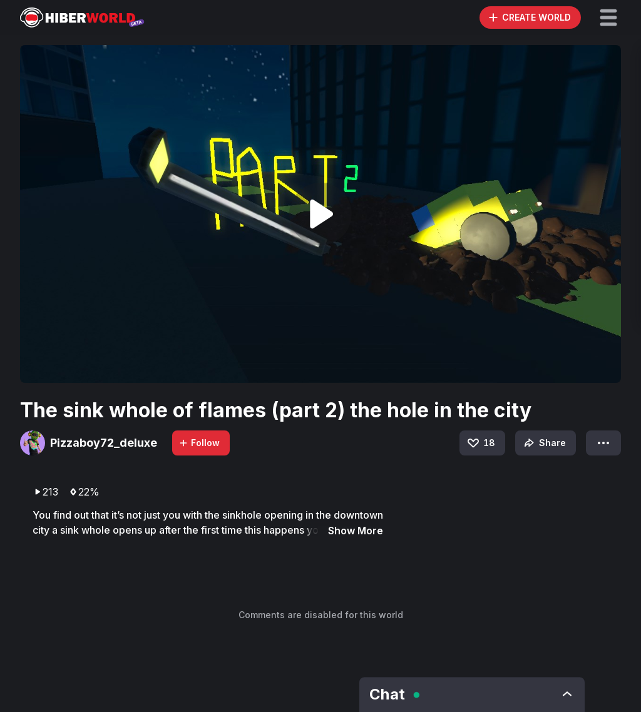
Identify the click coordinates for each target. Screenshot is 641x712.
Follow (199, 442)
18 (480, 442)
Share (543, 442)
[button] (608, 17)
